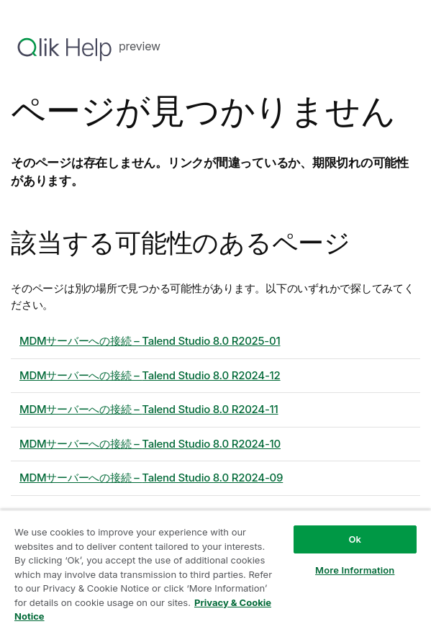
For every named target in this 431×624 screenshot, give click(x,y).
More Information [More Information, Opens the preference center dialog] (354, 570)
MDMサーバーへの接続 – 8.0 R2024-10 (150, 444)
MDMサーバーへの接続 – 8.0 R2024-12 (150, 375)
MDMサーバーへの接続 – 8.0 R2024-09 (151, 477)
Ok (354, 539)
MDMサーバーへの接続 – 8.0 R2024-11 (148, 409)
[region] (215, 567)
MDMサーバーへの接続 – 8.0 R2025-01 (149, 341)
